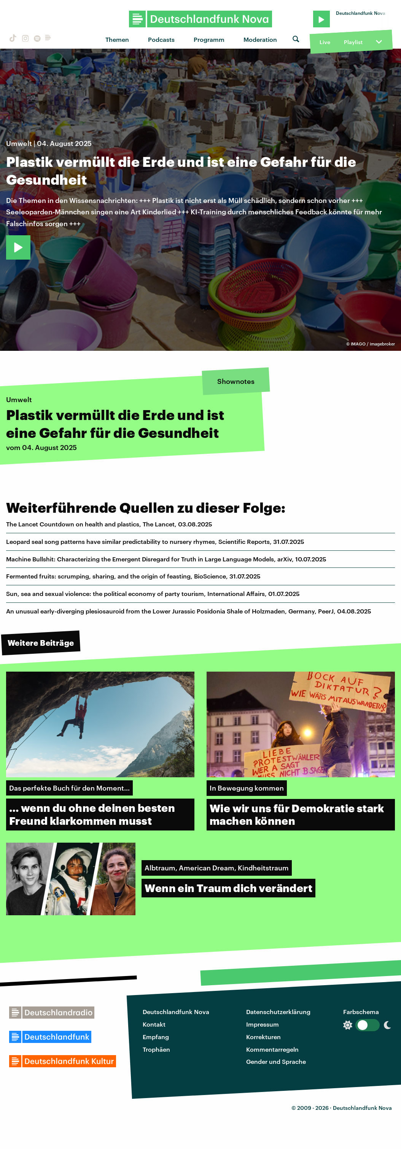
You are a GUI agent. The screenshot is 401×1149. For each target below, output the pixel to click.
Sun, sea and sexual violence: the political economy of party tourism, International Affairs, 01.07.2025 (153, 593)
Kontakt (154, 1024)
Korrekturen (263, 1036)
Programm (209, 39)
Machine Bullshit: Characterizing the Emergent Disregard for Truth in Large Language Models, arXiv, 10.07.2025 (166, 559)
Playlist (353, 42)
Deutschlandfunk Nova (176, 1011)
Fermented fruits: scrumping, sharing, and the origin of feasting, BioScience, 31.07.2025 (133, 576)
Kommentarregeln (272, 1049)
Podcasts (161, 39)
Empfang (156, 1036)
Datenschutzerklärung (278, 1011)
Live (325, 42)
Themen (117, 39)
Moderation (260, 39)
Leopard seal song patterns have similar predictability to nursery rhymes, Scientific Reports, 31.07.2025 (155, 541)
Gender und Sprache (276, 1061)
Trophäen (156, 1049)
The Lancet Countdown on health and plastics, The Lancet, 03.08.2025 (109, 524)
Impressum (262, 1024)
